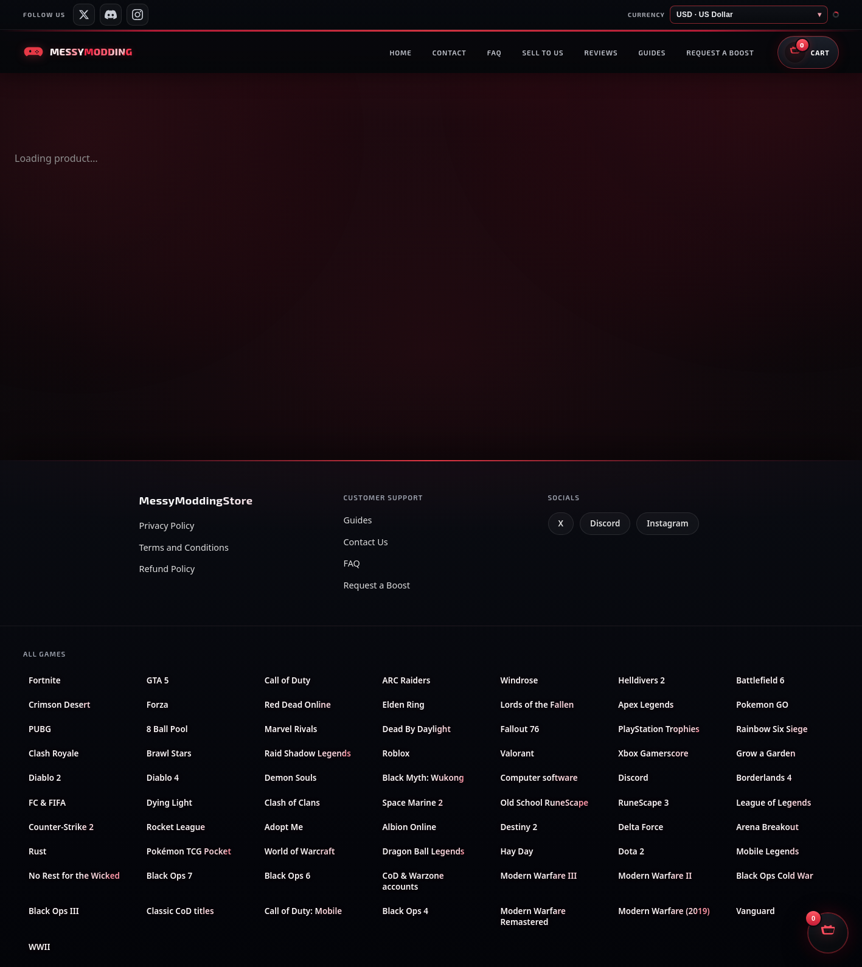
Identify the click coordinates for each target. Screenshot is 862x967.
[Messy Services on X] (84, 15)
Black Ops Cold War (774, 875)
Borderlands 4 (763, 777)
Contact (450, 52)
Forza (158, 704)
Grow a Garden (765, 753)
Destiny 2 (518, 827)
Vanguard (755, 911)
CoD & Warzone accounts (413, 881)
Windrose (519, 680)
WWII (39, 946)
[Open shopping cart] (808, 52)
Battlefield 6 (760, 680)
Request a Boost (377, 585)
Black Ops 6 (287, 875)
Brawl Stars (169, 753)
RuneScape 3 (643, 802)
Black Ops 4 (405, 911)
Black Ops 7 (169, 875)
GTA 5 (158, 680)
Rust (37, 851)
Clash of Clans (292, 802)
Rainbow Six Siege (772, 729)
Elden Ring (404, 704)
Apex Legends (645, 704)
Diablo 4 (163, 777)
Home (400, 52)
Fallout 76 (519, 729)
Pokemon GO (762, 704)
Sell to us (542, 52)
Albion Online (410, 827)
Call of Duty (288, 680)
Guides (652, 52)
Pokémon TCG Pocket (189, 851)
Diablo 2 (45, 777)
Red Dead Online (298, 704)
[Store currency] (749, 14)
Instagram (667, 523)
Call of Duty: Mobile (303, 911)
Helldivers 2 (641, 680)
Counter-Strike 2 (61, 827)
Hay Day (516, 851)
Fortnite (45, 680)
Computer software (538, 777)
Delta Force (640, 827)
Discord (605, 523)
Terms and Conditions (184, 547)
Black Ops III (54, 911)
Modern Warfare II (655, 875)
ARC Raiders (407, 680)
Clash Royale (53, 753)
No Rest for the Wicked (74, 875)
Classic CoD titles (180, 911)
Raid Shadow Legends (308, 753)
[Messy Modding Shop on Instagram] (137, 15)
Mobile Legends (767, 851)
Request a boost (720, 52)
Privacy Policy (167, 525)
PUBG (40, 729)
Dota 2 (631, 851)
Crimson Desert (60, 704)
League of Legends (773, 802)
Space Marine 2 (413, 802)
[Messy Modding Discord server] (111, 15)
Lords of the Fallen (537, 704)
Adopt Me (284, 827)
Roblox (396, 753)
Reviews (600, 52)
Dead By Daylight (417, 729)
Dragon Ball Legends (424, 851)
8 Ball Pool (167, 729)
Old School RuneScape (544, 802)
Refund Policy (167, 568)
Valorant (517, 753)
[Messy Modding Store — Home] (77, 51)
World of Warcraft (300, 851)
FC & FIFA (47, 802)
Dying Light (169, 802)
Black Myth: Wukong (423, 777)
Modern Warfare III (538, 875)
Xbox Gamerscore (653, 753)
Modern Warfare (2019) (663, 911)
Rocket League (176, 827)
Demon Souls (291, 777)
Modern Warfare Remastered (532, 916)
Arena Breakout (767, 827)
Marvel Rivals (291, 729)
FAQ (494, 52)
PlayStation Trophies (659, 729)
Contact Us (366, 542)
